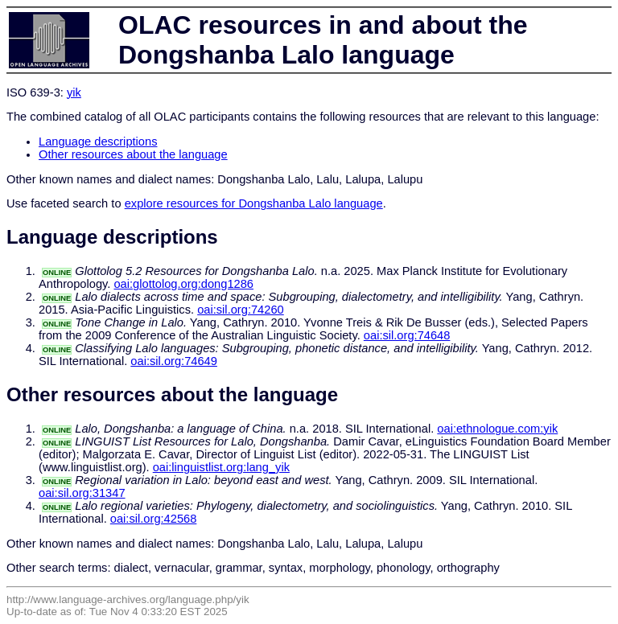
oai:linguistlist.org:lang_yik (221, 467)
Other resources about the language (133, 154)
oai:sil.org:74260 (240, 309)
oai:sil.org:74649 (173, 361)
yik (74, 92)
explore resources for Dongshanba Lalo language (254, 203)
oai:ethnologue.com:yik (497, 428)
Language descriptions (98, 141)
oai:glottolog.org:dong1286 (183, 283)
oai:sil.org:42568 (153, 518)
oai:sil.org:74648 (407, 335)
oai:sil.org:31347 (82, 492)
